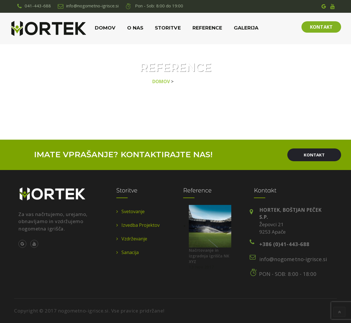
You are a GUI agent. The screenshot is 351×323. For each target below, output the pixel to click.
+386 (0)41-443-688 (284, 244)
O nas (135, 28)
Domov (105, 28)
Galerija (246, 28)
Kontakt (321, 27)
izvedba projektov (140, 225)
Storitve (168, 28)
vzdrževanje (134, 239)
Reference (207, 28)
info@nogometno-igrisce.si (293, 259)
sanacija (130, 252)
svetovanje (133, 211)
